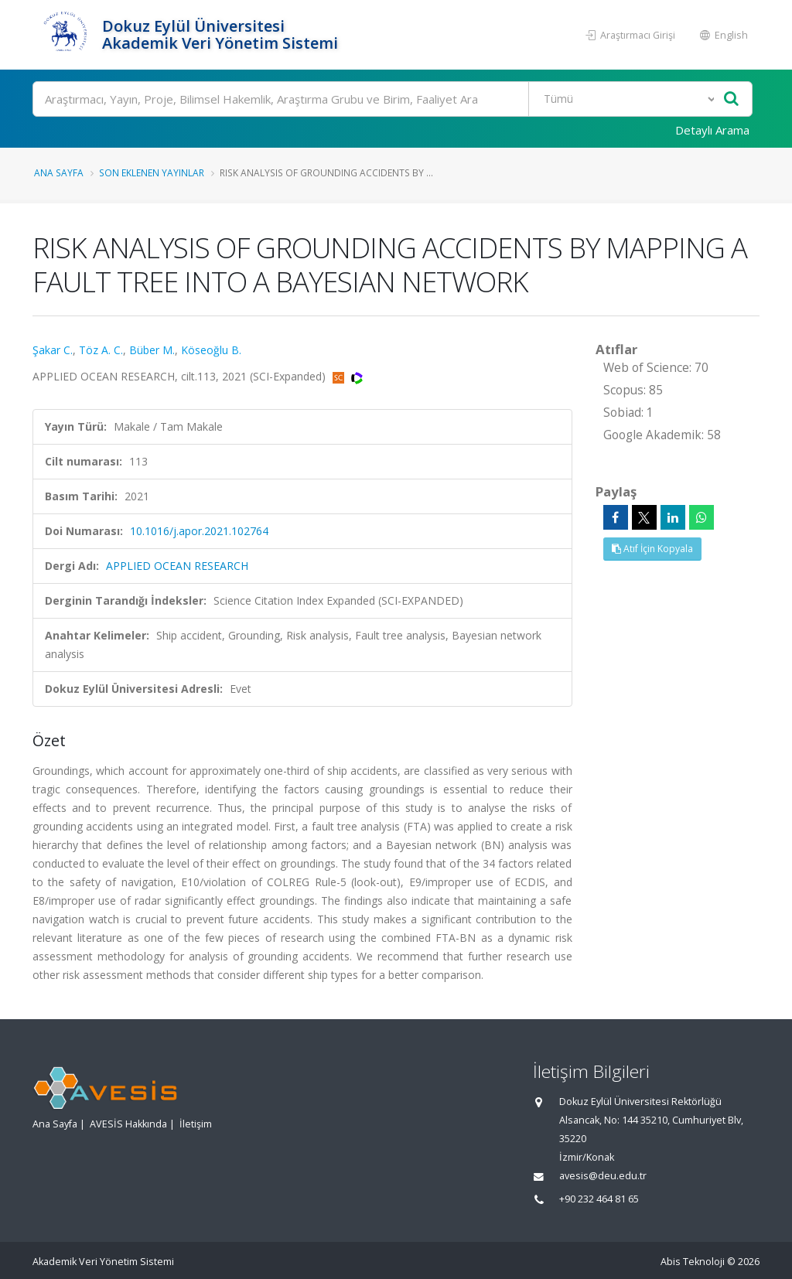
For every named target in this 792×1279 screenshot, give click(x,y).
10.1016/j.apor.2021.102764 (199, 531)
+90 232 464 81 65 (599, 1199)
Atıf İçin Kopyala (652, 548)
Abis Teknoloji (693, 1261)
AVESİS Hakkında (128, 1124)
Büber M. (152, 350)
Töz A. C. (101, 350)
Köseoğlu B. (211, 350)
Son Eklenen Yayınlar (151, 172)
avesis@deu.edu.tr (603, 1175)
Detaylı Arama (712, 130)
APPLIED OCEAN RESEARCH (177, 565)
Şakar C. (52, 350)
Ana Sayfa (59, 172)
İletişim (195, 1124)
